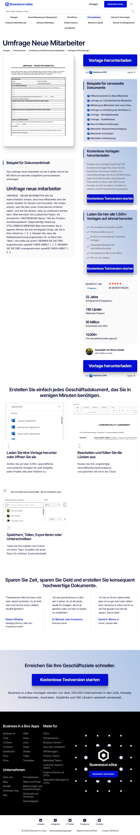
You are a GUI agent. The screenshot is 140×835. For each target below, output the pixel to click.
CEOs (46, 733)
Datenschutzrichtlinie (87, 830)
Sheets (26, 751)
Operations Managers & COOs (55, 781)
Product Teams (51, 755)
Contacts (8, 746)
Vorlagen (14, 17)
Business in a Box (38, 830)
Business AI (9, 733)
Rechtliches (72, 17)
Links (25, 742)
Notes (26, 746)
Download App (11, 790)
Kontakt (7, 786)
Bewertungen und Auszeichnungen (32, 788)
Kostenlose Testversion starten (110, 198)
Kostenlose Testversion (103, 774)
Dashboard (9, 751)
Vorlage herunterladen (110, 60)
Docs (5, 755)
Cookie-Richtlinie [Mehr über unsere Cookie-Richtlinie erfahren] (110, 830)
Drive (6, 760)
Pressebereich (30, 777)
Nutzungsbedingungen (61, 830)
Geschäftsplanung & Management (42, 17)
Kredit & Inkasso (71, 22)
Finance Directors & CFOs (53, 774)
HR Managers (50, 751)
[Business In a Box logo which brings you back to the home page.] (19, 4)
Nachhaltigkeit (30, 801)
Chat (5, 738)
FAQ (5, 795)
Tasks (26, 755)
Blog (5, 781)
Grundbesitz (70, 28)
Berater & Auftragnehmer (124, 22)
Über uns (8, 777)
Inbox (26, 738)
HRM (25, 733)
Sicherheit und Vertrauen (30, 795)
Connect (7, 742)
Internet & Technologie (120, 17)
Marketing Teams (52, 760)
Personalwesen (94, 17)
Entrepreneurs (50, 738)
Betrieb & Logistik (95, 22)
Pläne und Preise (32, 781)
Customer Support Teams (53, 766)
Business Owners (52, 742)
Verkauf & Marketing (45, 22)
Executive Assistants (54, 746)
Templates (28, 760)
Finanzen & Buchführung (15, 22)
